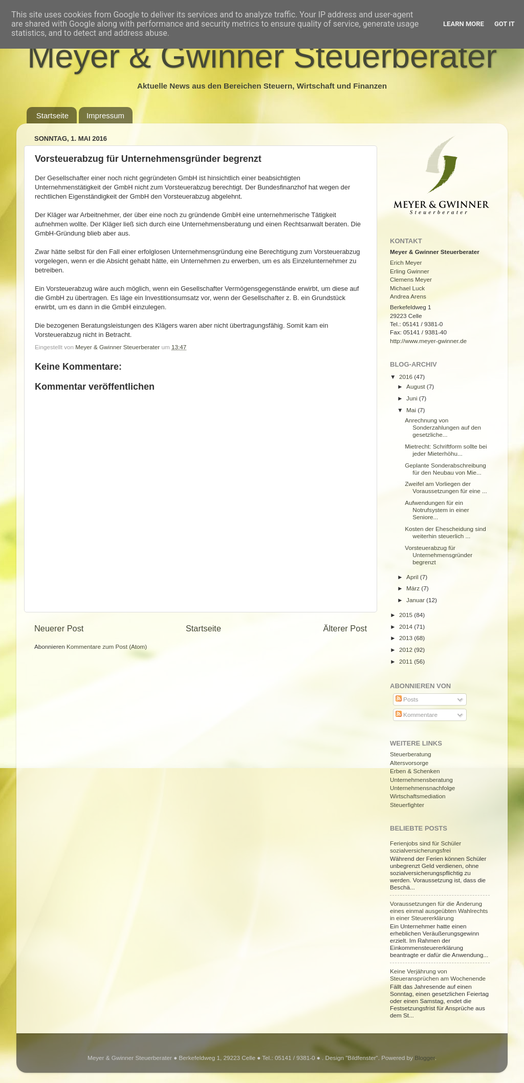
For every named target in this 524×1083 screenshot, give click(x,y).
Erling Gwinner (409, 271)
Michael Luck (407, 288)
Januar (416, 600)
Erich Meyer (406, 262)
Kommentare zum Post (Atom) (107, 646)
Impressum (105, 115)
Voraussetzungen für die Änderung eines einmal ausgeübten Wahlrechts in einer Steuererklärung (439, 910)
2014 (406, 626)
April (413, 577)
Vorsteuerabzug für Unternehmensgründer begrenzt (438, 554)
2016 (406, 376)
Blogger (424, 1057)
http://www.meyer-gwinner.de (428, 340)
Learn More (463, 24)
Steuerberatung (410, 754)
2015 (406, 614)
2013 (406, 637)
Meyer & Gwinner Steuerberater (262, 56)
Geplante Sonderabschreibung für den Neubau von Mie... (445, 469)
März (413, 588)
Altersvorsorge (409, 762)
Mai (412, 410)
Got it (504, 24)
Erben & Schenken (415, 771)
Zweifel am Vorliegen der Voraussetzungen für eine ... (446, 487)
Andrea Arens (408, 296)
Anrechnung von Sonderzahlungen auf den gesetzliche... (443, 427)
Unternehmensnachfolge (422, 787)
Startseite (52, 115)
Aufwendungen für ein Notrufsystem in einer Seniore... (437, 509)
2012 (406, 649)
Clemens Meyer (411, 279)
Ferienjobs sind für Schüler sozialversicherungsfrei (425, 847)
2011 (406, 661)
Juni (412, 398)
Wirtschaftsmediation (417, 796)
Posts (407, 699)
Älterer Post (345, 628)
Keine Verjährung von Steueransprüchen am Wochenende (438, 975)
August (416, 386)
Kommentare (417, 714)
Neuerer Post (58, 628)
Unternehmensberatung (421, 779)
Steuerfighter (407, 804)
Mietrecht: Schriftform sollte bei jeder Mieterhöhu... (446, 450)
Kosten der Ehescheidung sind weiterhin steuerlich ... (445, 532)
